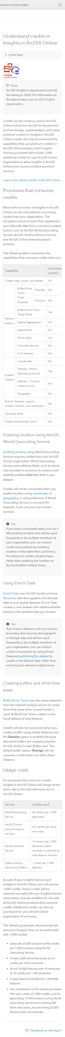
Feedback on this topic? (46, 1030)
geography (10, 497)
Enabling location (14, 452)
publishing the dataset (34, 655)
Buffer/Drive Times (15, 700)
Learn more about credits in (31, 180)
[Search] (60, 5)
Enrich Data (11, 593)
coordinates (41, 493)
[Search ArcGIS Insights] (29, 5)
